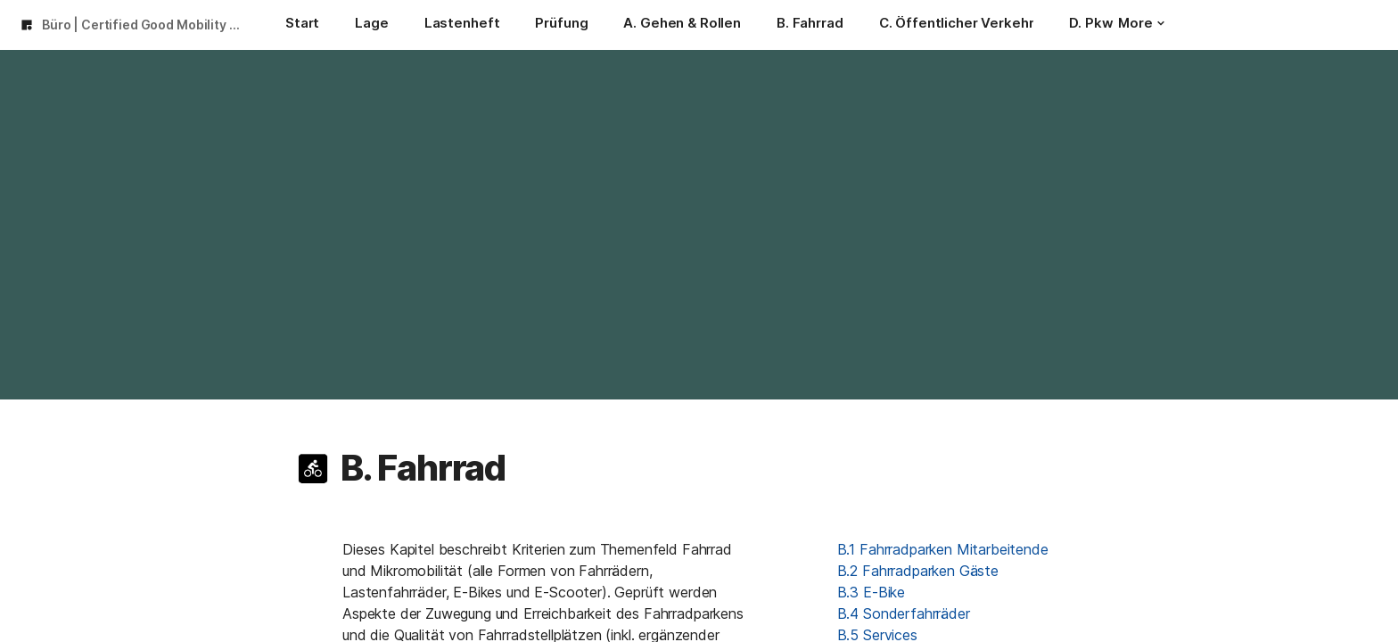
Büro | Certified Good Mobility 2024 (146, 24)
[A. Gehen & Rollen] (682, 25)
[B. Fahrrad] (810, 25)
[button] (312, 468)
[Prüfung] (561, 25)
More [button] (1141, 22)
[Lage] (371, 25)
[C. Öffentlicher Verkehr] (956, 25)
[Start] (302, 25)
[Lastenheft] (462, 25)
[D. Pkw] (1091, 25)
